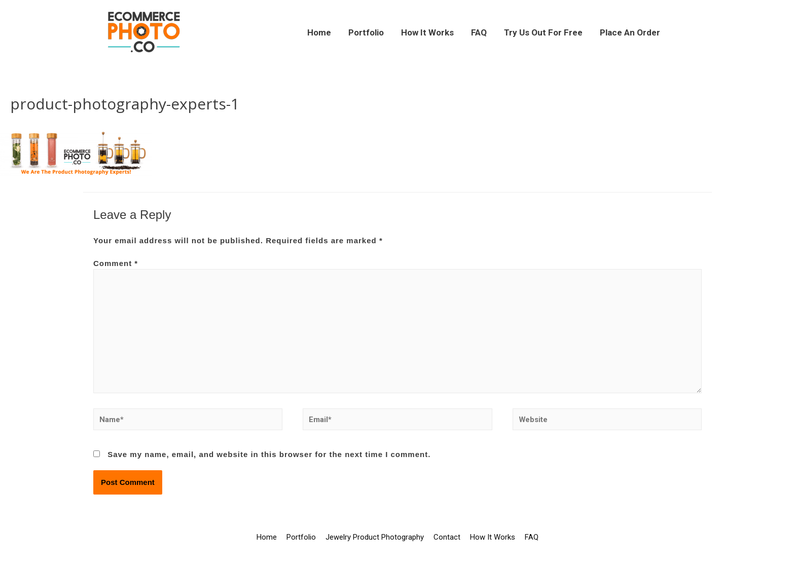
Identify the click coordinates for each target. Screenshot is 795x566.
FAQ (479, 32)
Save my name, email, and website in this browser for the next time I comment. (268, 455)
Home (319, 32)
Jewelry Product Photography (375, 538)
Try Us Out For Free (543, 32)
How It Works (427, 32)
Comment (115, 263)
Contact (446, 538)
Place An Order (630, 32)
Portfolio (366, 32)
